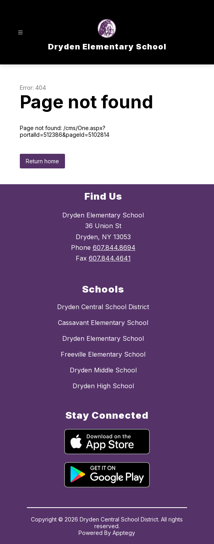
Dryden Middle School (103, 370)
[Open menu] (20, 32)
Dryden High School (103, 386)
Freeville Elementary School (103, 354)
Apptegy (124, 532)
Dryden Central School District (103, 307)
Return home (42, 161)
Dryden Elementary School (103, 338)
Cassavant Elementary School (103, 323)
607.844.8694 (114, 247)
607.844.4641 (110, 258)
